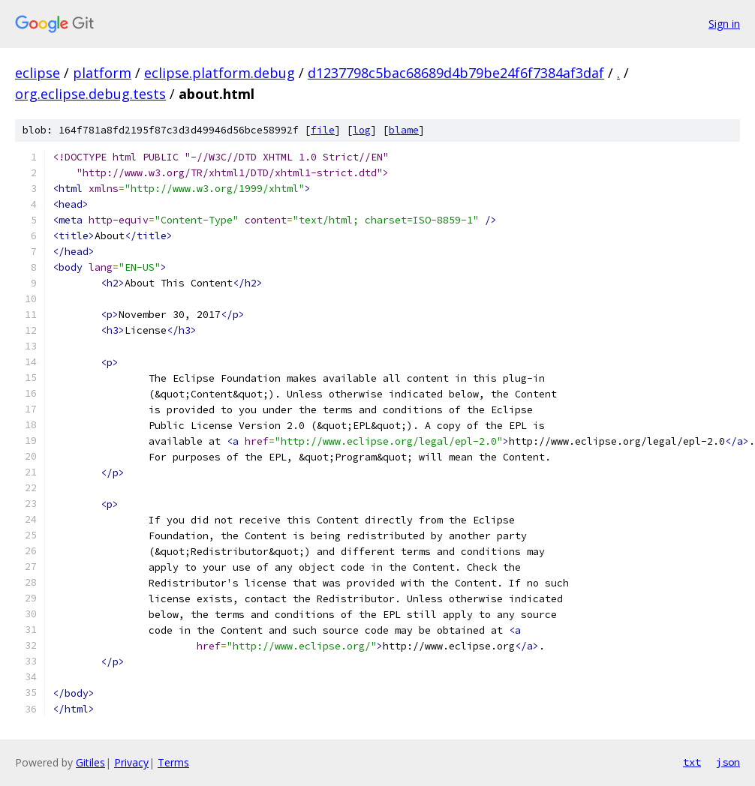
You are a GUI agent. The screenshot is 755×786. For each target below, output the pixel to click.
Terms (173, 762)
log (362, 130)
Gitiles (90, 762)
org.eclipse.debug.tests (90, 94)
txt (692, 762)
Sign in (724, 23)
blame (404, 130)
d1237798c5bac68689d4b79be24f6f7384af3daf (456, 73)
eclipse (37, 73)
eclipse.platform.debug (219, 73)
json (728, 762)
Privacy (131, 762)
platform (102, 73)
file (323, 130)
